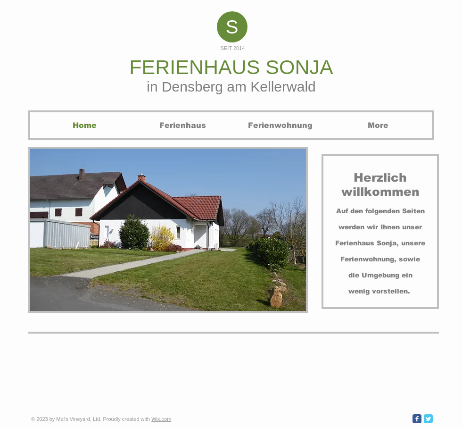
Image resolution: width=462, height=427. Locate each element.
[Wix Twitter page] (428, 418)
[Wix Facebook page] (416, 418)
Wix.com (161, 419)
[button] (168, 230)
